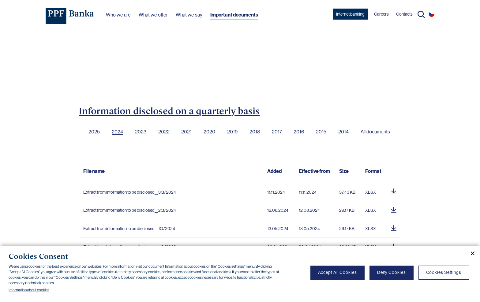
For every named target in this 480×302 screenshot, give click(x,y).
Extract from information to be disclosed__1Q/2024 (129, 228)
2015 (321, 132)
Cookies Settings (443, 272)
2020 (209, 132)
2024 (117, 132)
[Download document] (394, 191)
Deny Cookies (391, 272)
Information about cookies (29, 290)
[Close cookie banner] (470, 253)
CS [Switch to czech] (431, 14)
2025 (94, 132)
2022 (164, 132)
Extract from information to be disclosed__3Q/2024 (129, 192)
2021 (186, 132)
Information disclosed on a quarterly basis (169, 110)
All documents (375, 132)
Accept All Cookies (337, 272)
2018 (254, 132)
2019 (232, 132)
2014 (343, 132)
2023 (140, 132)
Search (421, 14)
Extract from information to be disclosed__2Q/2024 (129, 210)
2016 (299, 132)
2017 (277, 132)
